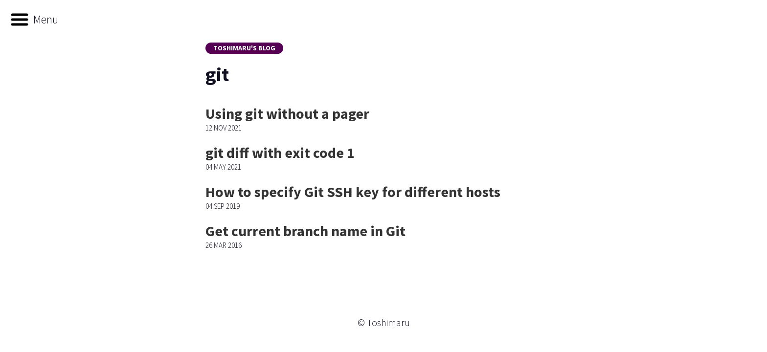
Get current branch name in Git (305, 230)
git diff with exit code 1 (280, 152)
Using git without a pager (287, 113)
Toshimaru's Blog (244, 48)
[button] (34, 19)
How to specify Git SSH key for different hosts (352, 191)
